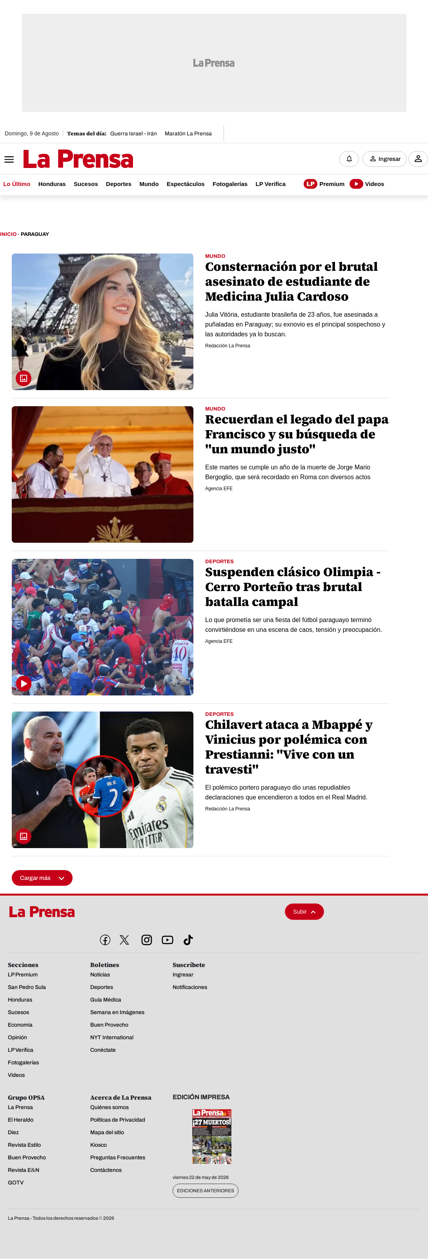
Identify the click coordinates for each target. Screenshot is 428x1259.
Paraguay (35, 234)
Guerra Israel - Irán (133, 134)
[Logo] (59, 160)
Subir (304, 912)
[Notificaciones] (349, 159)
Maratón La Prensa (188, 134)
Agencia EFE (219, 489)
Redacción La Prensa (227, 346)
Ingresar (390, 159)
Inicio (8, 234)
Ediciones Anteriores (205, 1191)
